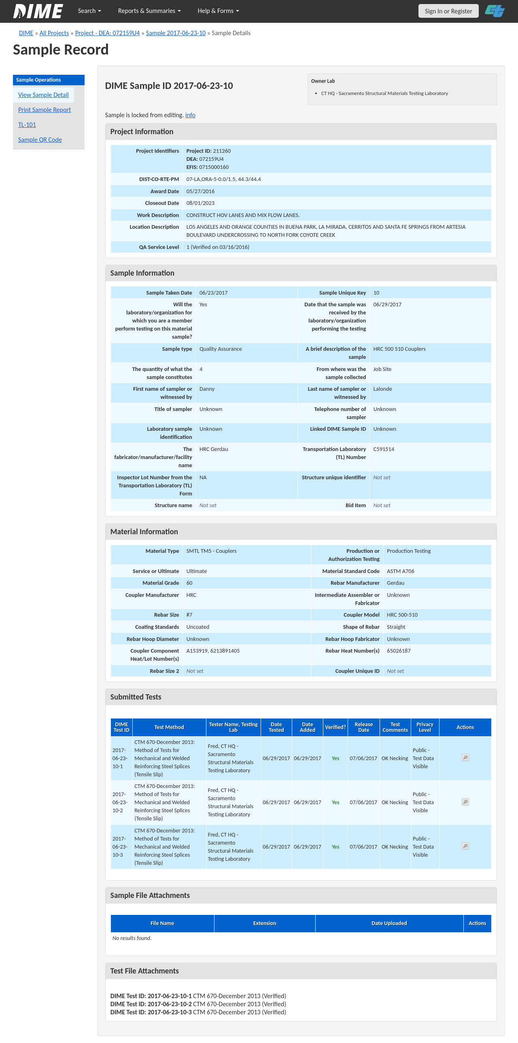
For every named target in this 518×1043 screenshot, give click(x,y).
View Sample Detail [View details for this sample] (43, 95)
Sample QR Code (40, 139)
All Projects (54, 33)
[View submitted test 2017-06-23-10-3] (465, 847)
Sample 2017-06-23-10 (176, 33)
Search (89, 11)
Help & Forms (218, 11)
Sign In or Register (448, 11)
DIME (26, 33)
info (190, 115)
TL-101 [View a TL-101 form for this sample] (27, 125)
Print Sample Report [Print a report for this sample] (44, 110)
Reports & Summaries (149, 11)
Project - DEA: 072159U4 (107, 33)
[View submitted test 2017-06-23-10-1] (465, 758)
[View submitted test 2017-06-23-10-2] (465, 803)
